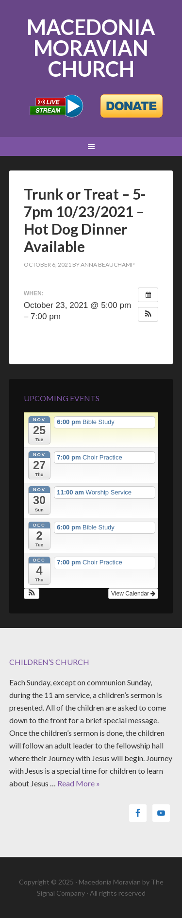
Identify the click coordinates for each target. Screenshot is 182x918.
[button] (148, 314)
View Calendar (133, 593)
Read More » (78, 783)
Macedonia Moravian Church (91, 48)
